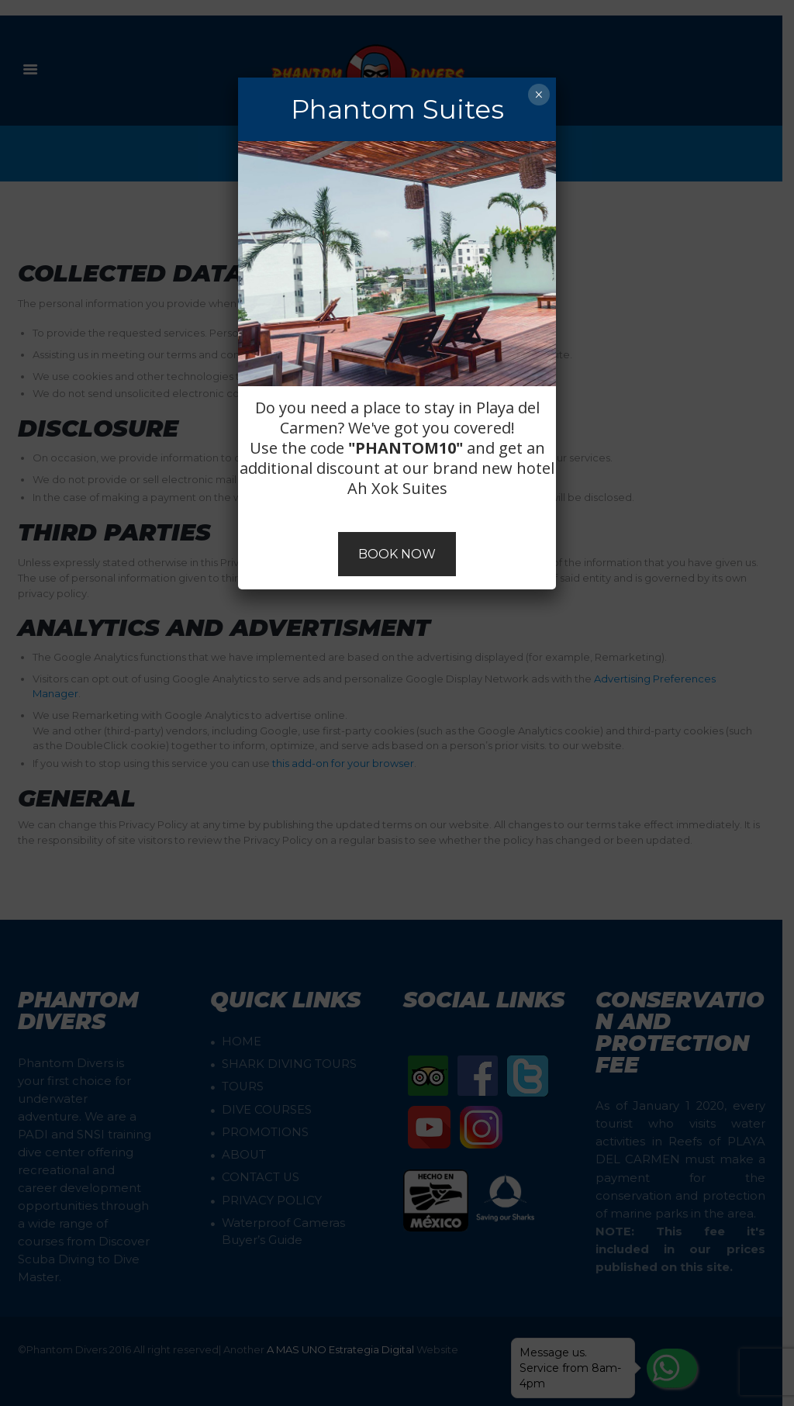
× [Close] (538, 94)
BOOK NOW (397, 554)
